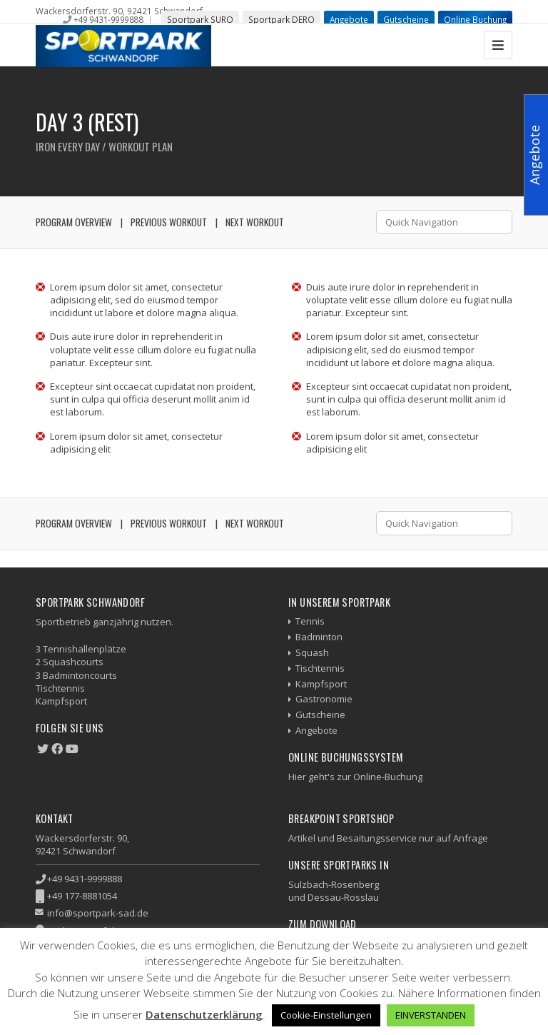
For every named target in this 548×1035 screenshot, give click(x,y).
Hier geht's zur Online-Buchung (355, 776)
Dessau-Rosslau (343, 897)
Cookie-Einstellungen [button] (326, 1015)
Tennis (310, 621)
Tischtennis (320, 668)
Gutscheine (406, 19)
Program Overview (74, 222)
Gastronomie (323, 698)
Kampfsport (321, 683)
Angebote (349, 19)
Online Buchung (475, 19)
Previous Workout (169, 222)
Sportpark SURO (200, 19)
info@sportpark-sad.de (97, 913)
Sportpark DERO (281, 19)
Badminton (318, 636)
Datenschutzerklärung (204, 1014)
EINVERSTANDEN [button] (430, 1015)
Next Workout (254, 222)
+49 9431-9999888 (108, 19)
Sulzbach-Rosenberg (333, 884)
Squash (312, 652)
